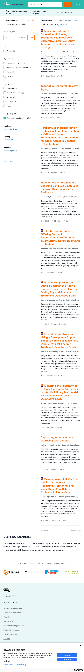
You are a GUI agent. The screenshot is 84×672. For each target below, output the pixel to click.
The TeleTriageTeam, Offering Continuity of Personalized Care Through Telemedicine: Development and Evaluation (60, 237)
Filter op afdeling (10, 140)
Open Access (8, 621)
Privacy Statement (11, 634)
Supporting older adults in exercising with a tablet (57, 439)
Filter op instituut (10, 129)
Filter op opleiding (10, 151)
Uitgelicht (7, 617)
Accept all (67, 655)
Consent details (8, 665)
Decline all (67, 659)
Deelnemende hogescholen (14, 625)
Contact (7, 639)
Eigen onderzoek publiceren (14, 612)
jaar (64, 24)
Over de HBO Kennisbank (13, 608)
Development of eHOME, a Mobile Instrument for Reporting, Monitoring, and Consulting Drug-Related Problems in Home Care (59, 485)
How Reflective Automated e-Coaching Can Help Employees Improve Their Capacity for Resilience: (59, 187)
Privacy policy (21, 665)
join (60, 24)
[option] (42, 572)
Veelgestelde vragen (11, 630)
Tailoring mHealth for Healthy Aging (59, 87)
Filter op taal (8, 161)
